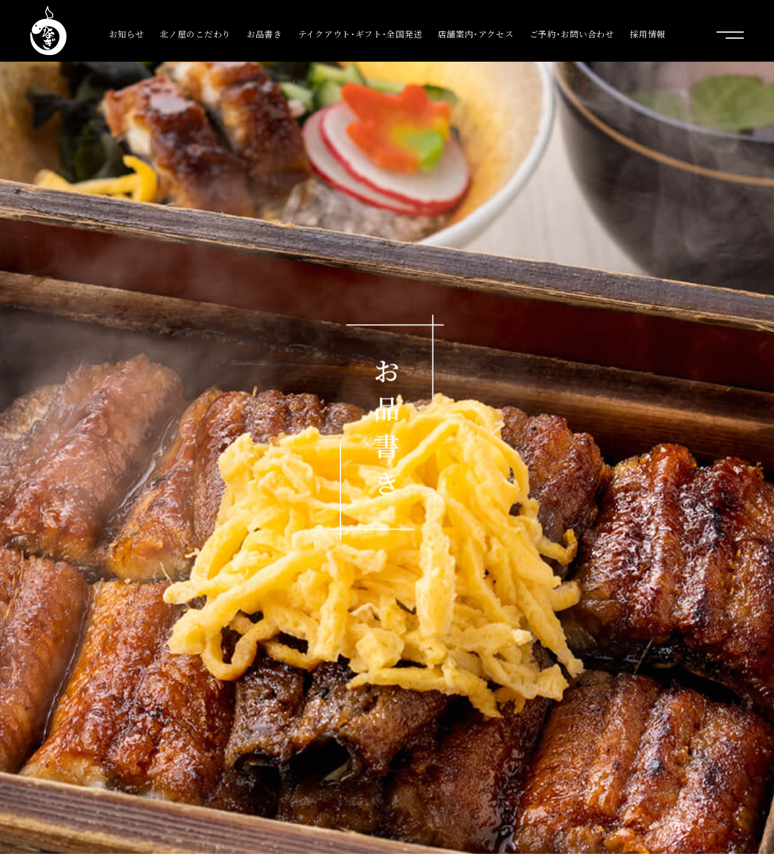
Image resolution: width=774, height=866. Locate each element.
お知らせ (127, 34)
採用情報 (648, 34)
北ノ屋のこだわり (195, 34)
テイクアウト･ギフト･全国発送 (360, 34)
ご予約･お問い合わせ (572, 34)
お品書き (264, 34)
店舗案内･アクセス (475, 34)
